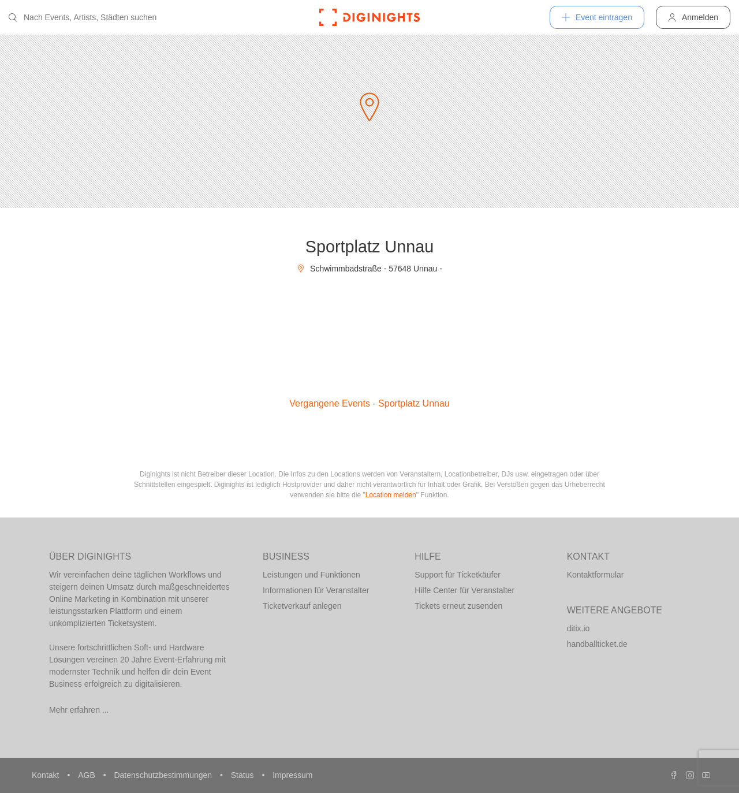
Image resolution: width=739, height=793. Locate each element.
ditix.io (578, 628)
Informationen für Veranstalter (316, 590)
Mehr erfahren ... (79, 709)
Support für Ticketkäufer (458, 574)
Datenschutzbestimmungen (164, 775)
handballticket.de (597, 644)
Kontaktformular (595, 574)
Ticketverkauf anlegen (302, 605)
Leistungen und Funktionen (311, 574)
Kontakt (46, 775)
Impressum (292, 775)
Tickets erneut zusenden (458, 605)
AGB (87, 775)
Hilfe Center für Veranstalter (464, 590)
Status (243, 775)
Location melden (390, 495)
